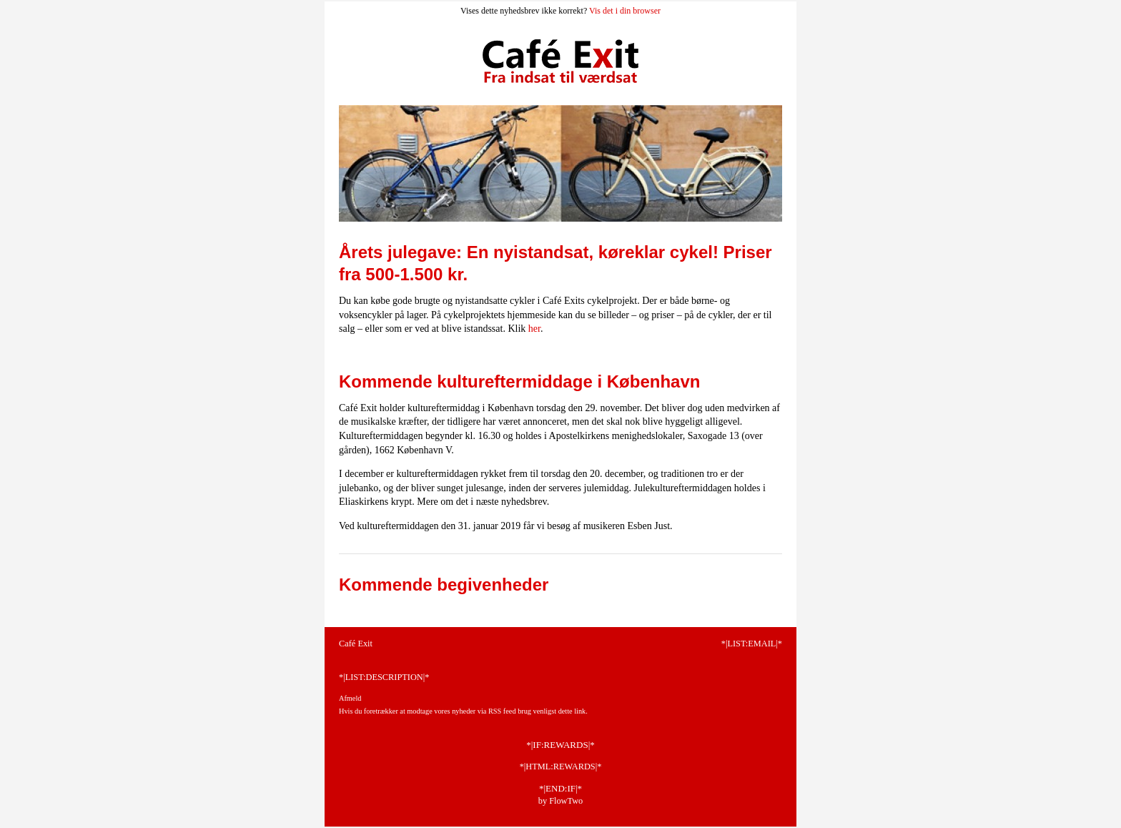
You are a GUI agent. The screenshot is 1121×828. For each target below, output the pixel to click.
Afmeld (350, 698)
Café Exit (355, 644)
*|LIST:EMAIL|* (751, 644)
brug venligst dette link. (553, 711)
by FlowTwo (560, 801)
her (534, 328)
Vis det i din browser (625, 11)
